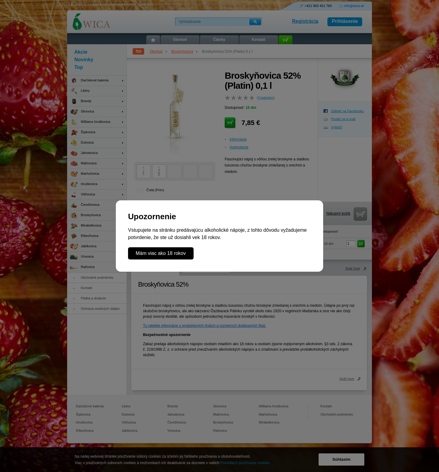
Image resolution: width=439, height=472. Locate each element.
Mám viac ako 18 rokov (161, 253)
